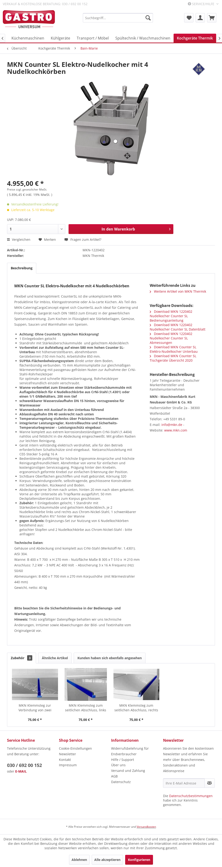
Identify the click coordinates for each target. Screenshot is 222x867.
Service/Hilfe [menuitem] (201, 4)
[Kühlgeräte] (60, 38)
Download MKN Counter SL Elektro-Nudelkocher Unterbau (174, 349)
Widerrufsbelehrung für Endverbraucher (130, 751)
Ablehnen (79, 859)
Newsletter (67, 754)
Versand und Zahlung (128, 770)
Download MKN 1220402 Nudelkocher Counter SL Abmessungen (171, 338)
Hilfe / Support (122, 759)
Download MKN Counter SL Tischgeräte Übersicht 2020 (173, 358)
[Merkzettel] (188, 17)
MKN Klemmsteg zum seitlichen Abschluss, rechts (136, 707)
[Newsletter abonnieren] (209, 783)
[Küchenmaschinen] (27, 38)
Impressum (68, 765)
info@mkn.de (171, 424)
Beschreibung (22, 268)
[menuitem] (118, 17)
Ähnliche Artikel (55, 658)
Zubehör (21, 658)
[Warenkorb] (211, 17)
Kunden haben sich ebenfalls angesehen (109, 658)
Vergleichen (18, 239)
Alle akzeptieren (107, 859)
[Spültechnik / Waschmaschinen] (143, 38)
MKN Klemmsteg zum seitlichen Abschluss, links (85, 707)
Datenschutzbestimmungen (191, 796)
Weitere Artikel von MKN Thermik (178, 291)
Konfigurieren (139, 859)
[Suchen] (148, 17)
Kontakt (65, 759)
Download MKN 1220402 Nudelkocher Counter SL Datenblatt (177, 327)
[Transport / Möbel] (92, 38)
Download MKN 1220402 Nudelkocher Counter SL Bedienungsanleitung (171, 316)
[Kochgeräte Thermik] (195, 38)
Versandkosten (146, 827)
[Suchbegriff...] (118, 17)
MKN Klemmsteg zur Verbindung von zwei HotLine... (34, 707)
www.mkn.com (175, 430)
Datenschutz (121, 782)
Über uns (118, 765)
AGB (114, 776)
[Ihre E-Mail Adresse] (184, 783)
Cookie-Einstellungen (75, 748)
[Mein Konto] (200, 17)
